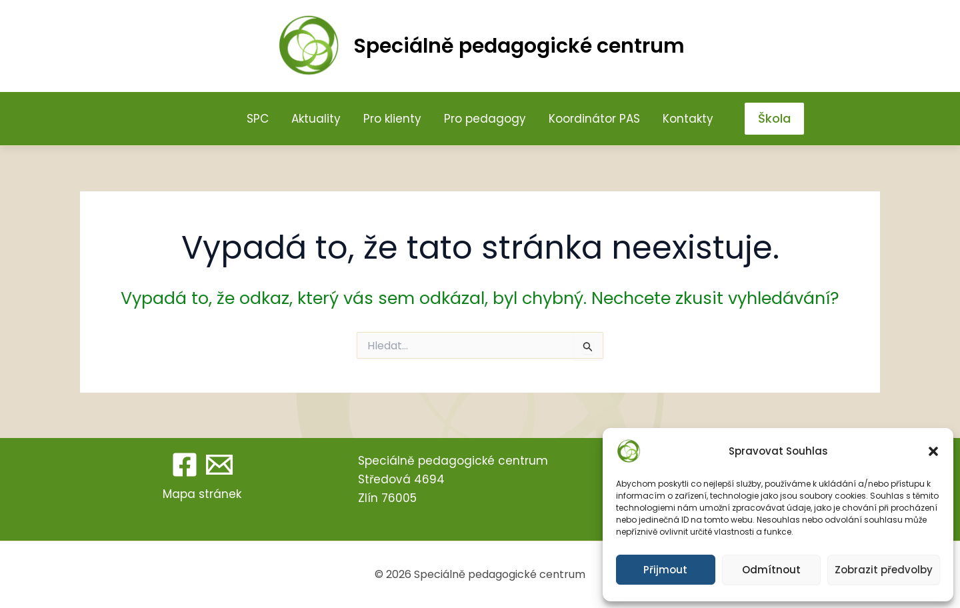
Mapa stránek (202, 494)
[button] (933, 451)
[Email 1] (219, 464)
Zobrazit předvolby (884, 570)
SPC (258, 119)
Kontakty (688, 119)
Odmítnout (771, 570)
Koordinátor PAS (594, 119)
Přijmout (665, 570)
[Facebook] (184, 464)
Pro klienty (392, 119)
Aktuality (316, 119)
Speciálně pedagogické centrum (519, 46)
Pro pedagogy (485, 119)
